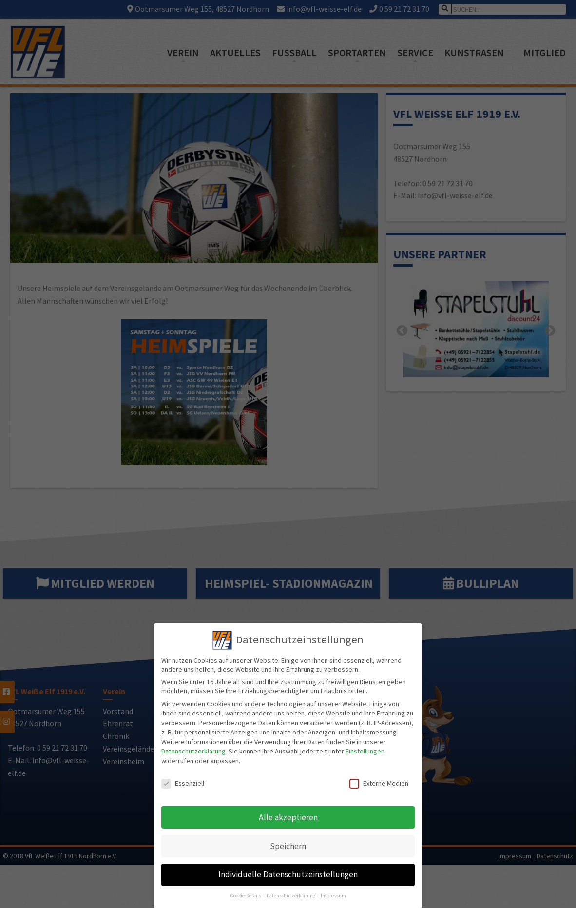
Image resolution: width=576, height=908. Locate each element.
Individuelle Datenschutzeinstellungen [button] (288, 869)
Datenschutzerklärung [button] (291, 890)
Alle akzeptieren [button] (288, 811)
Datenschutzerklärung (193, 745)
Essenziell (182, 777)
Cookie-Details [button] (246, 890)
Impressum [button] (333, 890)
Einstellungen (365, 745)
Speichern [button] (288, 840)
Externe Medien (378, 777)
